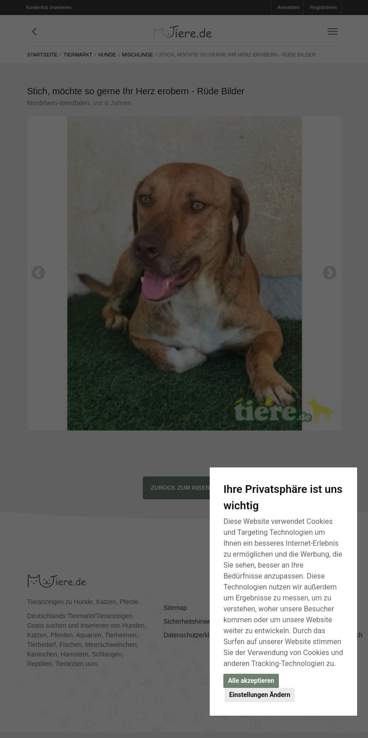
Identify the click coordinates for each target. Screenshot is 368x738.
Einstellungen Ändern (259, 694)
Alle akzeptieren (251, 680)
